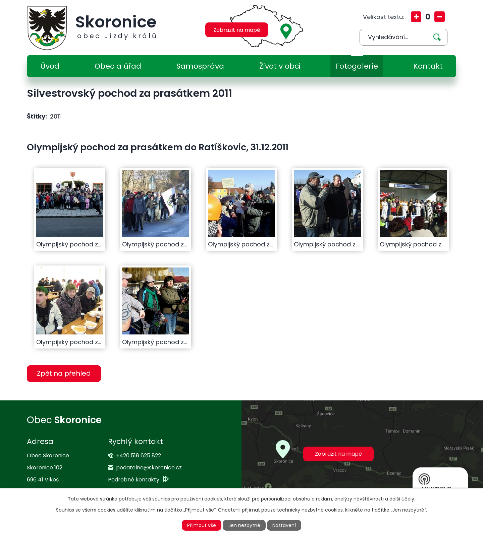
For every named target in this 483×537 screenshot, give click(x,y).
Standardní (428, 16)
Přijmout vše (201, 525)
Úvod (49, 66)
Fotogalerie (357, 66)
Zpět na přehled (64, 373)
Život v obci (280, 66)
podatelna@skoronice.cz (149, 467)
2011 (55, 116)
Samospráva (200, 66)
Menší (439, 16)
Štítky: (37, 116)
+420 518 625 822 (138, 455)
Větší (416, 16)
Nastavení (284, 525)
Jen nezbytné (244, 525)
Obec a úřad (118, 66)
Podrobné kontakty (133, 479)
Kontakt (428, 66)
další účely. (402, 498)
